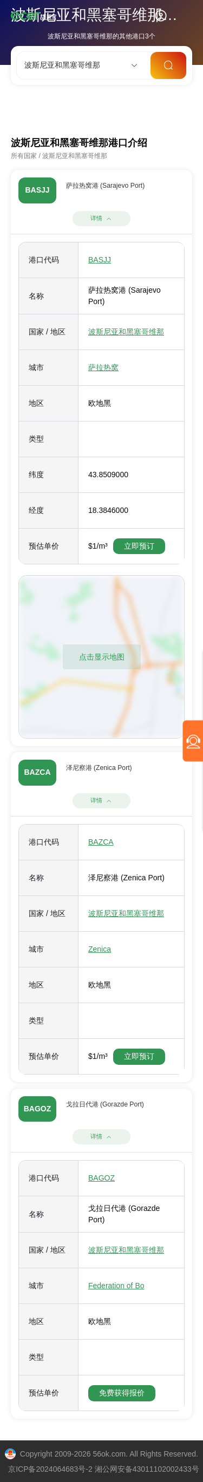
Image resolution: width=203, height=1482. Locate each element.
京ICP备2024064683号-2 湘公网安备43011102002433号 (103, 1469)
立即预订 (139, 546)
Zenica (99, 949)
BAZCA (101, 842)
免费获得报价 (122, 1392)
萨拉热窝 (103, 367)
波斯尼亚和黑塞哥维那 (74, 156)
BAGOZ (101, 1178)
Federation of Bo (116, 1285)
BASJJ (99, 259)
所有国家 (24, 156)
